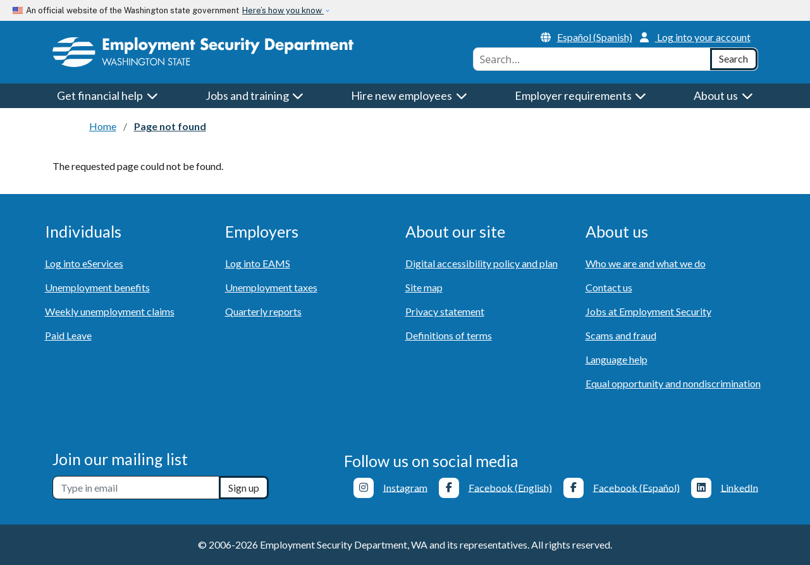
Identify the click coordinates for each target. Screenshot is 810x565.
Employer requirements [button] (581, 95)
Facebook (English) (510, 487)
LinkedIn (739, 487)
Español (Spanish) (586, 37)
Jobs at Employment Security (648, 311)
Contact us (609, 287)
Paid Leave (68, 335)
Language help (616, 359)
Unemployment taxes (271, 287)
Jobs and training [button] (255, 95)
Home (102, 126)
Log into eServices (84, 263)
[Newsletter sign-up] (135, 487)
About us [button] (723, 95)
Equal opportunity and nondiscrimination (673, 383)
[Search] (734, 59)
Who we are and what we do (646, 263)
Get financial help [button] (107, 95)
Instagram (405, 487)
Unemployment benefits (97, 287)
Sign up (243, 488)
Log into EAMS (257, 263)
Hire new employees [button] (409, 95)
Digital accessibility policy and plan (481, 263)
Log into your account (695, 37)
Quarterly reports (263, 311)
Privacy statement (444, 311)
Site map (424, 287)
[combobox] (592, 59)
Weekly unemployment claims (110, 311)
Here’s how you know (283, 10)
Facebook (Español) (636, 487)
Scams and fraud (621, 335)
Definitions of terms (448, 335)
